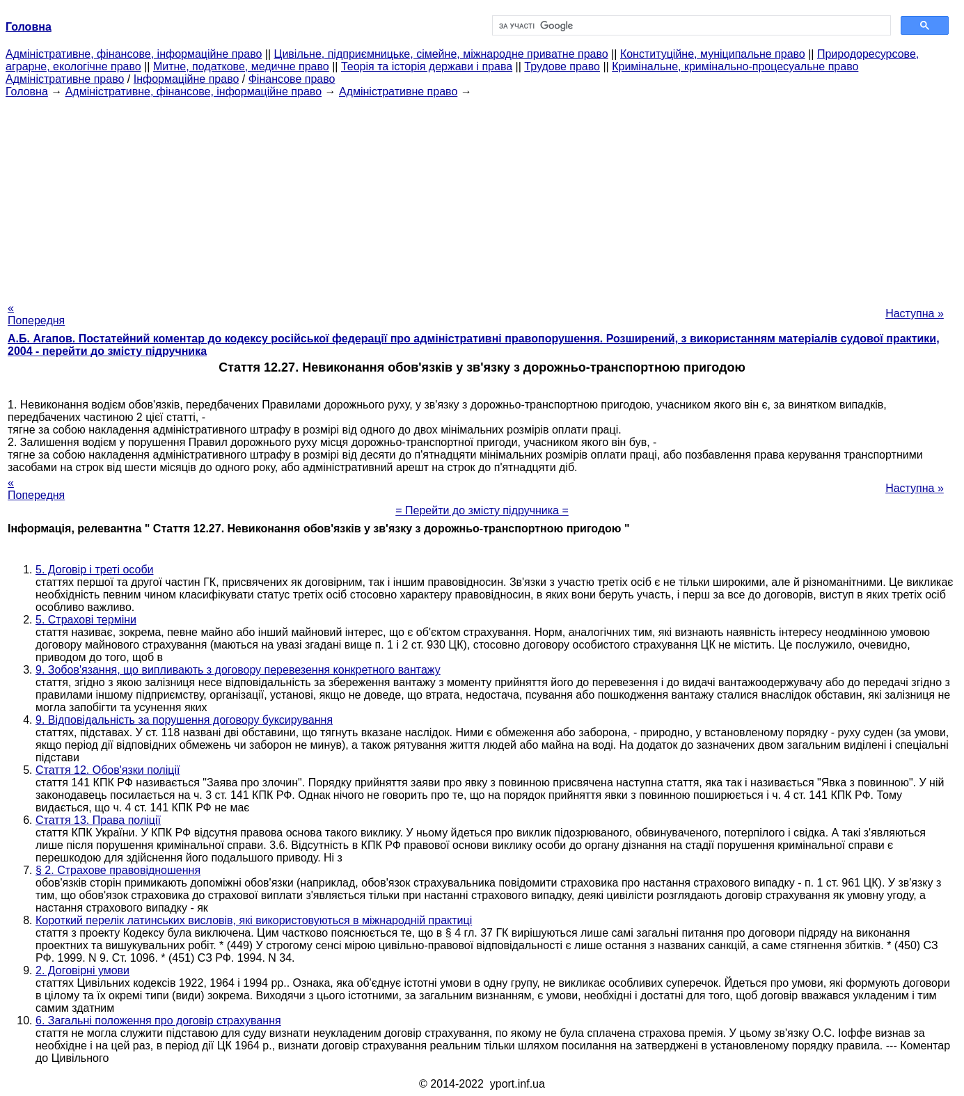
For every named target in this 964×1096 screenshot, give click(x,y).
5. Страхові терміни (85, 620)
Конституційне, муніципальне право (712, 54)
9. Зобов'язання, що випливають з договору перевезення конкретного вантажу (238, 670)
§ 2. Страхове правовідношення (117, 870)
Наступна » (914, 313)
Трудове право (562, 66)
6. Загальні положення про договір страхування (158, 1020)
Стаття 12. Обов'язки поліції (107, 770)
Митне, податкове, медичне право (241, 66)
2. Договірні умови (82, 970)
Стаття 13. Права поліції (98, 820)
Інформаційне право (186, 79)
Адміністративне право (65, 79)
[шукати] (690, 25)
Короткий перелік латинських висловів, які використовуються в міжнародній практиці (253, 920)
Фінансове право (291, 79)
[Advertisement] (482, 195)
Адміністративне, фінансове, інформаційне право (134, 54)
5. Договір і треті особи (94, 569)
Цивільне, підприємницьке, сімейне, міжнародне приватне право (441, 54)
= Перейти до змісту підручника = (482, 510)
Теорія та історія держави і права (426, 66)
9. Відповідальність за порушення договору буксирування (184, 720)
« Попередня (36, 314)
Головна (27, 91)
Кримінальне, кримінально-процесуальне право (735, 66)
